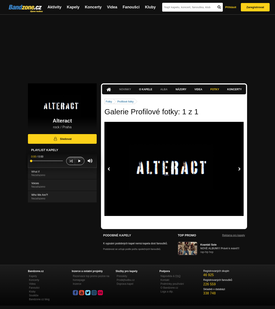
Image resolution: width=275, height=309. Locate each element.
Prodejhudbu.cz (125, 279)
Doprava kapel (125, 283)
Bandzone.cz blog (39, 299)
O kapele (145, 89)
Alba (163, 89)
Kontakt (164, 279)
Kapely (73, 7)
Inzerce (77, 283)
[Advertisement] (137, 47)
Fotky (214, 89)
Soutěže (33, 295)
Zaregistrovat (255, 7)
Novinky (125, 89)
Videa (112, 7)
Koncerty (93, 7)
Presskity (122, 276)
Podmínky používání (172, 283)
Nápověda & (170, 276)
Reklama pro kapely (233, 235)
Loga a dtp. (166, 291)
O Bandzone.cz (169, 287)
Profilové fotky (125, 101)
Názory (181, 89)
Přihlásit (230, 7)
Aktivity (54, 7)
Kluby (150, 7)
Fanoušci (131, 7)
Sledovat (62, 138)
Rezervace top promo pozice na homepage (91, 278)
